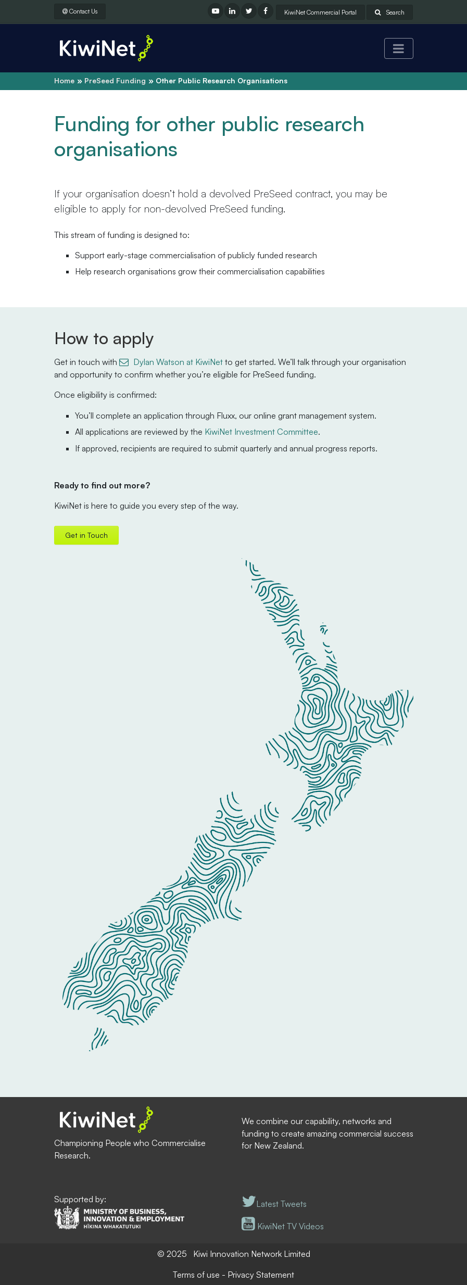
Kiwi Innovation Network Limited (251, 1254)
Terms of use (196, 1274)
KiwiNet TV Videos (283, 1226)
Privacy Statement (261, 1274)
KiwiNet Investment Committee (261, 431)
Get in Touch (86, 535)
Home (64, 80)
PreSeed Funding (115, 80)
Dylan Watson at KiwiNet (178, 362)
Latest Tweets (274, 1204)
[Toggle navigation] (398, 48)
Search (390, 12)
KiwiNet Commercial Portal (320, 12)
